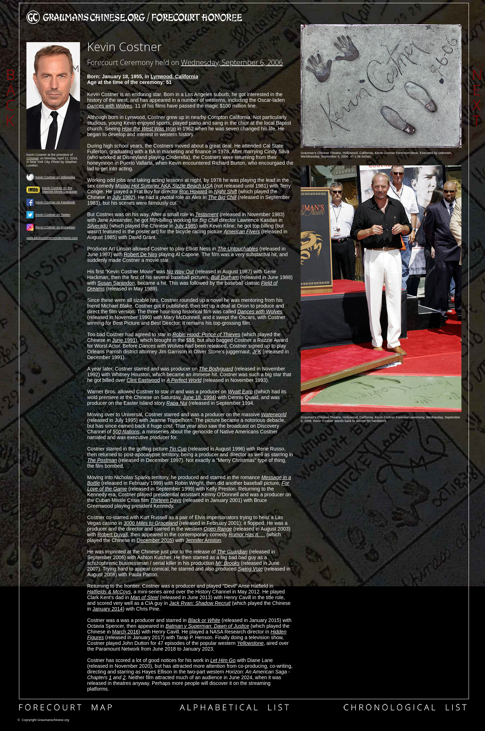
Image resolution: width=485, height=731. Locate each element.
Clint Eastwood (143, 380)
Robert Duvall (113, 534)
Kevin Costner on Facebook (55, 202)
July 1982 (123, 197)
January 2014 (107, 609)
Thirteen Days (165, 500)
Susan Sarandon (116, 283)
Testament (206, 214)
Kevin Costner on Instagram (55, 227)
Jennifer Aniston (203, 540)
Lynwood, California (174, 76)
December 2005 (154, 540)
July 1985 (185, 226)
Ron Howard (193, 191)
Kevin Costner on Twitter (52, 215)
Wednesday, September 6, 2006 (232, 62)
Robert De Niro (140, 254)
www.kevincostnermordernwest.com (52, 238)
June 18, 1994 (199, 397)
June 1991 (123, 340)
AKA (164, 186)
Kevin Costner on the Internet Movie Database (59, 189)
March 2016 (125, 632)
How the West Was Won (149, 128)
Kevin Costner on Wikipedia (55, 177)
